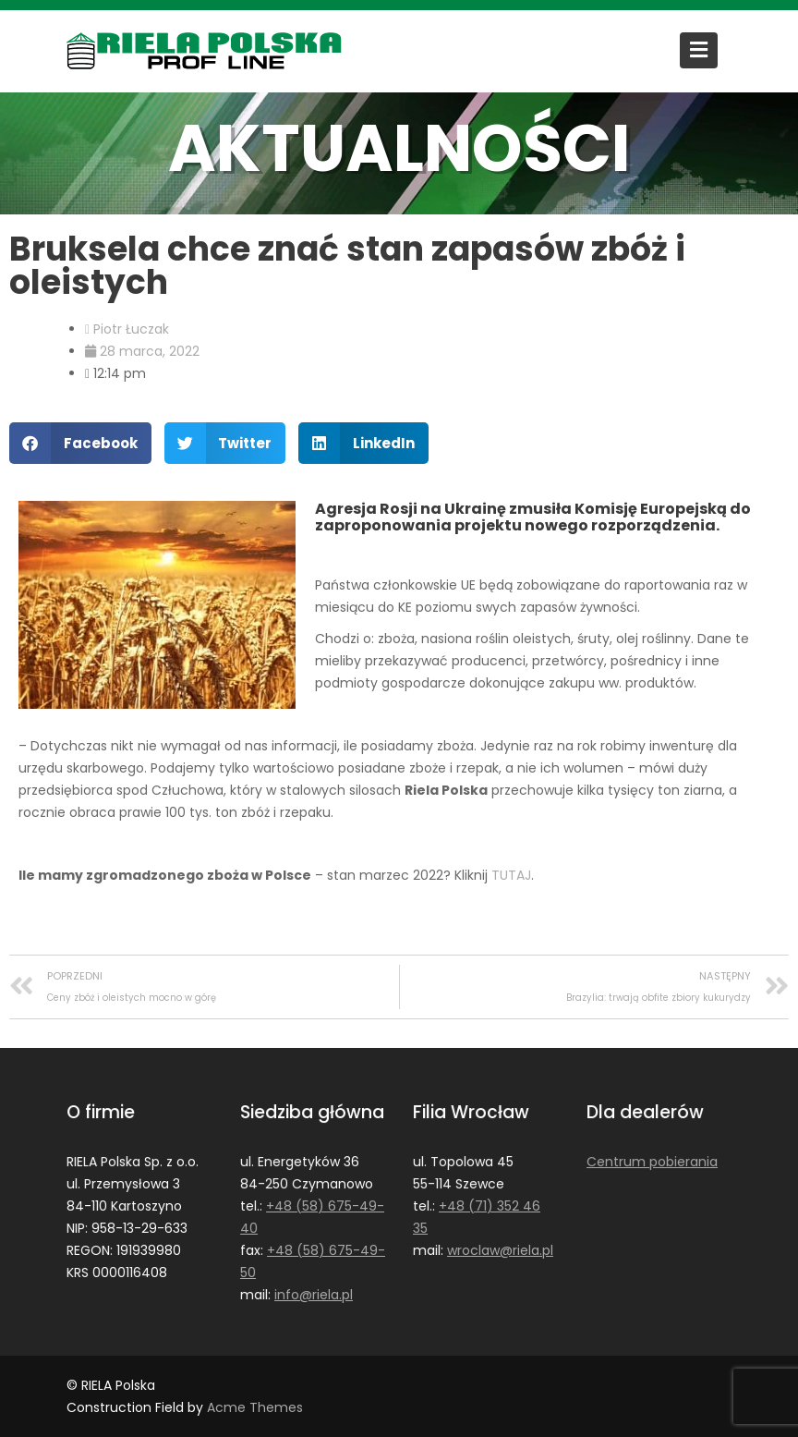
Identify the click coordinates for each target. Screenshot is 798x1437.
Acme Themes (255, 1407)
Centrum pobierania (651, 1161)
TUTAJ (511, 875)
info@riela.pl (313, 1294)
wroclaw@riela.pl (499, 1249)
